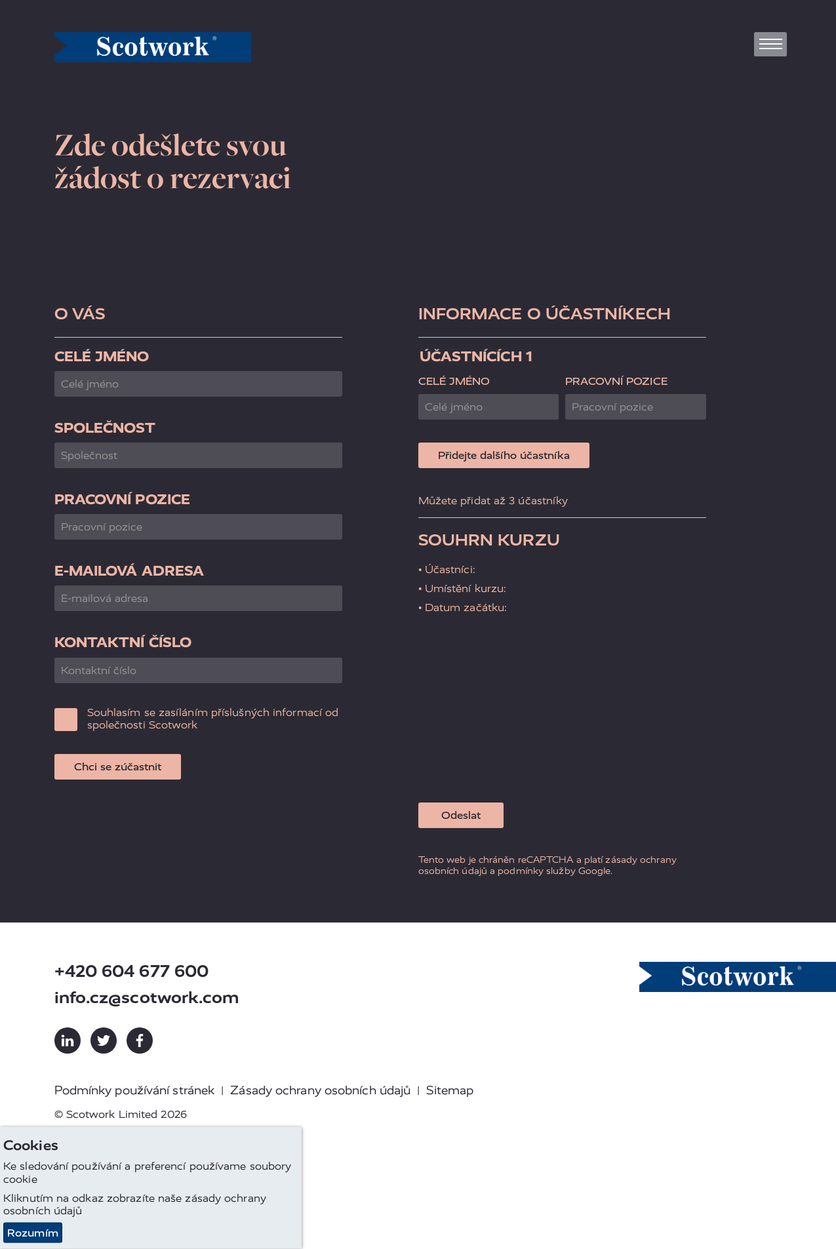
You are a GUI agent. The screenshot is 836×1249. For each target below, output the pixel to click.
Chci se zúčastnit (117, 767)
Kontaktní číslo (123, 642)
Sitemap (449, 1090)
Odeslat (461, 815)
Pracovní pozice (122, 499)
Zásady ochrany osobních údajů (320, 1090)
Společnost (105, 428)
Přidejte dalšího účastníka (504, 455)
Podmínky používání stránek (134, 1090)
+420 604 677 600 (131, 971)
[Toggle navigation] (770, 44)
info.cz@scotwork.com (147, 997)
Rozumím (32, 1233)
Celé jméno (101, 356)
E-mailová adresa (129, 571)
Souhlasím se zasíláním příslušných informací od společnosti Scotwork (213, 718)
